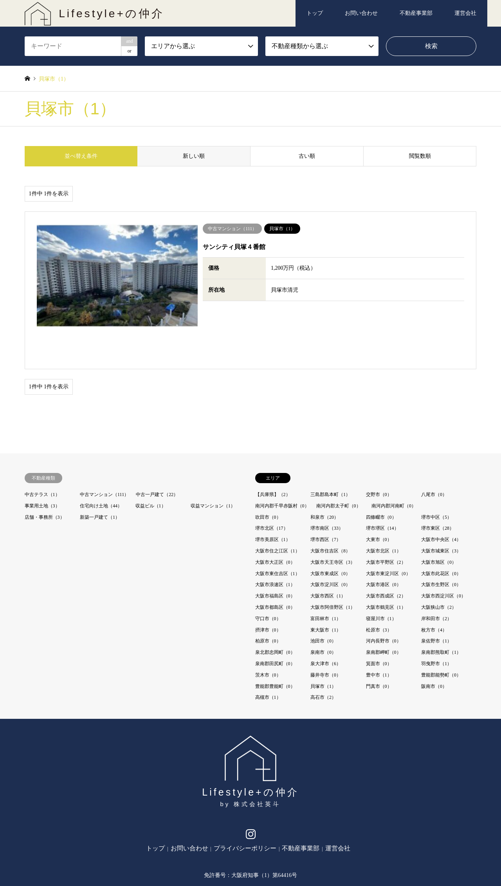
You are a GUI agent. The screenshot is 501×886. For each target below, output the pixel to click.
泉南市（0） (323, 615)
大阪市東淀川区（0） (388, 536)
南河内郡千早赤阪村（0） (282, 469)
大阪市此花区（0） (441, 536)
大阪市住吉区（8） (330, 514)
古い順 (307, 156)
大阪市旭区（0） (438, 525)
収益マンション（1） (213, 469)
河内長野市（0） (383, 604)
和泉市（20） (324, 480)
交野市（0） (379, 457)
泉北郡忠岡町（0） (275, 615)
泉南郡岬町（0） (383, 615)
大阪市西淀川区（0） (443, 559)
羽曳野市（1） (436, 627)
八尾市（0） (434, 457)
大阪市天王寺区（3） (332, 525)
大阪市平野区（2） (386, 525)
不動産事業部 (416, 13)
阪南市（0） (434, 649)
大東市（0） (379, 502)
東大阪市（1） (325, 592)
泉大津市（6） (325, 627)
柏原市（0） (268, 604)
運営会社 (465, 13)
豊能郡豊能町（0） (275, 649)
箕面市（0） (379, 627)
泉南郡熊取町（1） (441, 615)
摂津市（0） (268, 592)
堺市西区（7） (325, 502)
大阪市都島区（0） (275, 570)
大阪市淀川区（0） (330, 547)
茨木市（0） (268, 638)
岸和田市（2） (436, 582)
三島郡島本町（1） (330, 457)
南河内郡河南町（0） (393, 469)
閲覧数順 (420, 156)
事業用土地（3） (42, 469)
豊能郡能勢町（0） (441, 638)
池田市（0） (323, 604)
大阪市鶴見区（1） (386, 570)
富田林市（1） (325, 582)
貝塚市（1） (323, 649)
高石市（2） (323, 660)
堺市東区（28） (437, 491)
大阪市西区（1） (328, 559)
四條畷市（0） (381, 480)
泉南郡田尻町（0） (275, 627)
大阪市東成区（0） (330, 536)
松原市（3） (379, 592)
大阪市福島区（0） (275, 559)
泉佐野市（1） (436, 604)
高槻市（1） (268, 660)
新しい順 (194, 156)
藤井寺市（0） (325, 638)
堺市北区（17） (271, 491)
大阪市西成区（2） (386, 559)
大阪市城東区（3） (441, 514)
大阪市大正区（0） (275, 525)
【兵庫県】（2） (272, 457)
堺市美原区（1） (272, 502)
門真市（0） (379, 649)
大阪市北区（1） (383, 514)
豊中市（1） (379, 638)
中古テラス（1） (42, 457)
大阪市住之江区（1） (277, 514)
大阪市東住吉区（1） (277, 536)
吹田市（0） (268, 480)
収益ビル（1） (150, 469)
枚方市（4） (434, 592)
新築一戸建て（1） (100, 480)
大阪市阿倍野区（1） (332, 570)
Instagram (251, 799)
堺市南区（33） (326, 491)
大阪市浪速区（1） (275, 547)
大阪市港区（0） (383, 547)
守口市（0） (268, 582)
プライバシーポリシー (245, 811)
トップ (314, 13)
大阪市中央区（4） (441, 502)
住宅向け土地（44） (101, 469)
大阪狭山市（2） (438, 570)
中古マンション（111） (104, 457)
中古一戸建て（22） (157, 457)
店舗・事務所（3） (45, 480)
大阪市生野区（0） (441, 547)
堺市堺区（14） (382, 491)
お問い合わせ (361, 13)
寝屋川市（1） (381, 582)
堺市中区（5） (436, 480)
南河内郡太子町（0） (338, 469)
